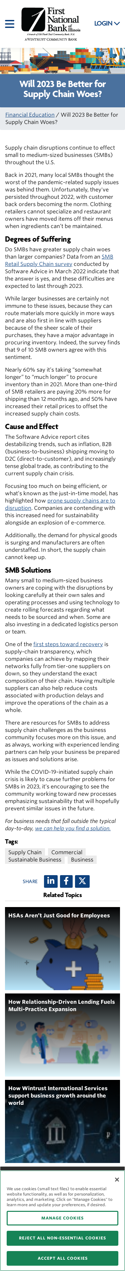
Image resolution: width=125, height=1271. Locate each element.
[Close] (117, 1179)
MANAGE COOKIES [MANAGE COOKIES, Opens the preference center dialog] (62, 1217)
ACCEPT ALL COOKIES (63, 1258)
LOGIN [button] (107, 23)
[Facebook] (66, 881)
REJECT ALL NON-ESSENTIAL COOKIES (62, 1237)
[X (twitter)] (82, 881)
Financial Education (30, 115)
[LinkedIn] (51, 881)
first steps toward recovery (68, 644)
